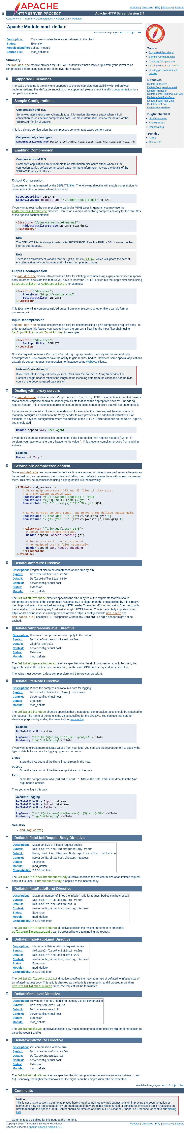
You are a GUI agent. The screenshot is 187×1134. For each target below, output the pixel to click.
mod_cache (113, 613)
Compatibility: (22, 870)
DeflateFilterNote (157, 90)
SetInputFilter (23, 332)
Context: (18, 582)
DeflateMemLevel (157, 104)
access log (77, 719)
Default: (18, 578)
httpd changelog (158, 118)
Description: (15, 39)
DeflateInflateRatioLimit (160, 100)
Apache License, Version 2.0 (44, 1126)
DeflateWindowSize (158, 107)
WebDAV (91, 361)
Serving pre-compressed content (42, 466)
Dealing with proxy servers (164, 65)
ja (133, 32)
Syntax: (18, 574)
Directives (147, 7)
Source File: (15, 51)
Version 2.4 (62, 18)
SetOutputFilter (24, 283)
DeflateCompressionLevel (162, 87)
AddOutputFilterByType (29, 211)
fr (127, 32)
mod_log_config (31, 830)
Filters (152, 137)
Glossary (167, 7)
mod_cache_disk (23, 617)
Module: (18, 591)
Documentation (44, 18)
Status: (11, 43)
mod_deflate (21, 65)
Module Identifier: (18, 47)
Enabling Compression (162, 61)
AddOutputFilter (53, 283)
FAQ (157, 7)
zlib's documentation (119, 89)
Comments (155, 142)
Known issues (157, 122)
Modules (135, 7)
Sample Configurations (162, 56)
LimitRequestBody (48, 881)
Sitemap (179, 7)
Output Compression (28, 180)
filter (72, 185)
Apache (10, 18)
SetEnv (89, 259)
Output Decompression (29, 271)
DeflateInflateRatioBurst (160, 97)
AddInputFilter (51, 332)
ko (139, 32)
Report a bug (156, 126)
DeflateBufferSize (157, 84)
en (121, 32)
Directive (52, 563)
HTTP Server (25, 18)
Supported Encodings (161, 52)
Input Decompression (28, 320)
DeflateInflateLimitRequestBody (165, 93)
